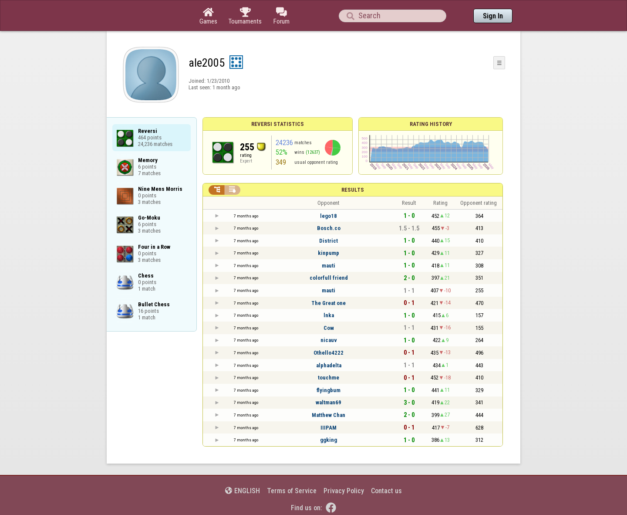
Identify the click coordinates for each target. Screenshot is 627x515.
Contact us (386, 491)
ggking (328, 440)
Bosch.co (328, 228)
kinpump (328, 253)
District (328, 240)
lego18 (328, 216)
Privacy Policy (344, 491)
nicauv (328, 340)
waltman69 (328, 402)
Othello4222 (329, 352)
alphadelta (328, 365)
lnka (329, 315)
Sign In (493, 16)
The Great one (328, 303)
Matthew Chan (328, 415)
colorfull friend (329, 277)
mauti (328, 265)
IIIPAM (328, 427)
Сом (329, 328)
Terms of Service (292, 491)
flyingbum (328, 390)
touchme (328, 377)
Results (352, 189)
